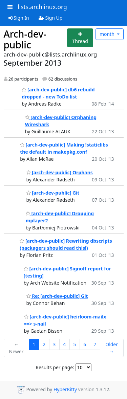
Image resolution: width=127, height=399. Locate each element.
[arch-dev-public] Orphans (59, 172)
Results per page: (55, 367)
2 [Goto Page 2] (44, 344)
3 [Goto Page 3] (54, 344)
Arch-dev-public (25, 39)
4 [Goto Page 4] (64, 344)
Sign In (18, 18)
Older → (111, 348)
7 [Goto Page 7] (94, 344)
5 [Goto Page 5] (74, 344)
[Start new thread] (80, 37)
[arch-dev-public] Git (53, 193)
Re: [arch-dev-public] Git (57, 296)
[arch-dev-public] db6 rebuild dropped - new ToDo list (58, 93)
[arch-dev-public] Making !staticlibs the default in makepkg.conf (64, 148)
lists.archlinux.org (42, 7)
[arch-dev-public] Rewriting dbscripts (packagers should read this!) (66, 244)
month (108, 34)
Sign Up (51, 18)
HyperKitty (65, 389)
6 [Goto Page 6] (84, 344)
